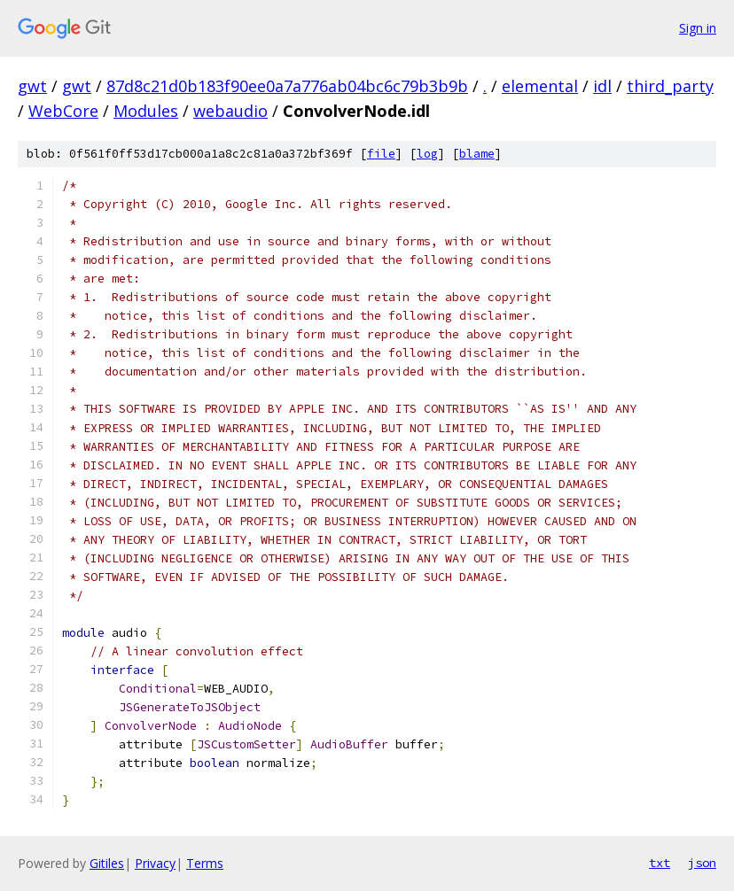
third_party (670, 86)
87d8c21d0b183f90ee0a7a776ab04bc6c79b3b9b (287, 86)
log (427, 153)
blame (477, 153)
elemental (540, 86)
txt (659, 863)
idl (602, 86)
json (702, 863)
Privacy (155, 863)
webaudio (230, 110)
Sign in (697, 27)
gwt (32, 86)
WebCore (63, 110)
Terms (204, 863)
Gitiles (107, 863)
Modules (145, 110)
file (381, 153)
